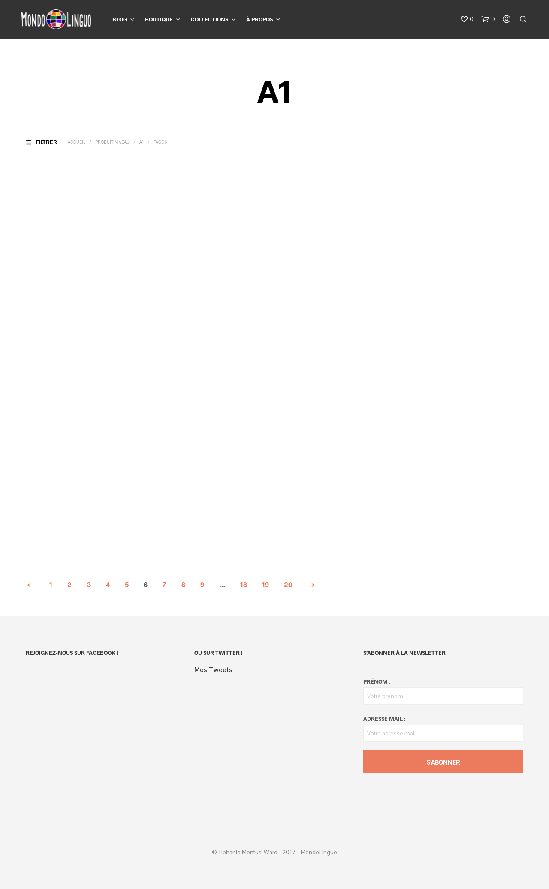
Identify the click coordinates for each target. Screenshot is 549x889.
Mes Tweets (213, 669)
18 (243, 584)
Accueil (76, 142)
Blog (119, 19)
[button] (467, 19)
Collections (209, 19)
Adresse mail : (384, 718)
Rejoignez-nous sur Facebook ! (72, 652)
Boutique (159, 19)
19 (265, 584)
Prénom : (376, 681)
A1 (141, 142)
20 (288, 584)
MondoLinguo (319, 852)
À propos (259, 19)
